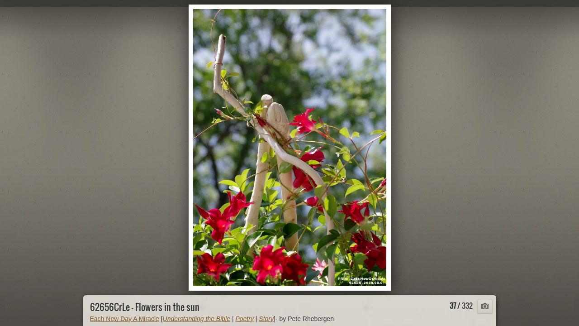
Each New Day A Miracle (124, 318)
